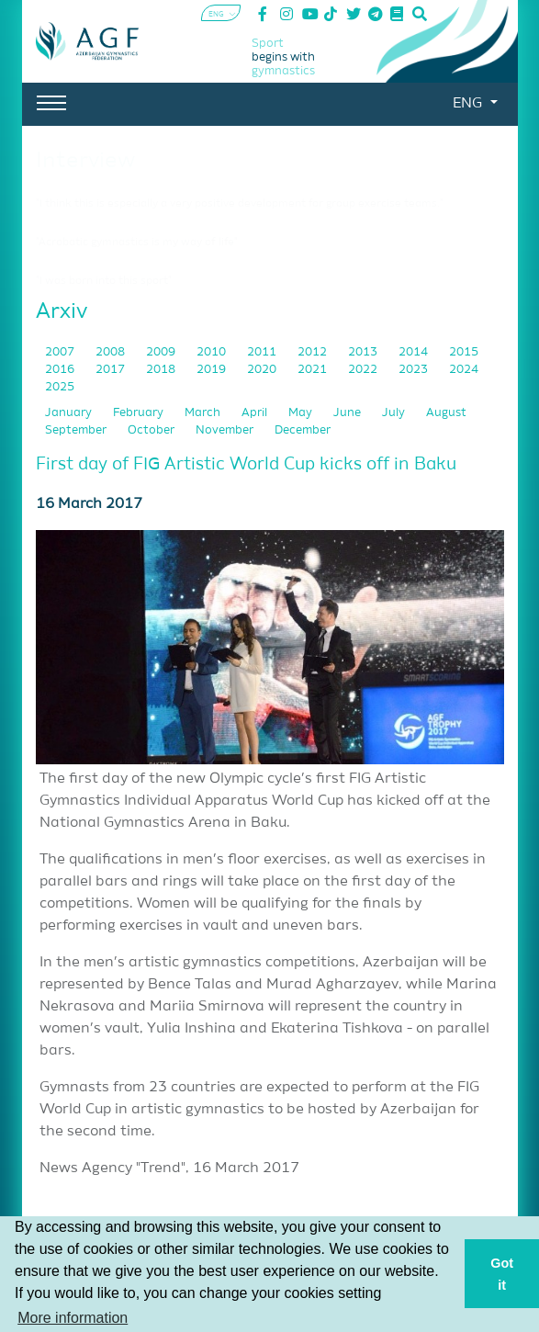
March (204, 413)
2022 (364, 370)
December (303, 430)
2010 (213, 352)
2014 (415, 352)
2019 (213, 370)
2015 (463, 352)
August (446, 413)
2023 (415, 370)
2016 (61, 370)
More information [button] (72, 1318)
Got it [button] (501, 1274)
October (152, 430)
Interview (85, 161)
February (139, 413)
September (77, 430)
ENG (469, 103)
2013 (364, 352)
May (301, 413)
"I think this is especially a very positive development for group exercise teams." (240, 203)
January (70, 413)
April (255, 413)
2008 (111, 352)
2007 (61, 352)
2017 (111, 370)
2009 (162, 352)
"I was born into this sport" (104, 281)
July (395, 413)
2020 (263, 370)
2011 (263, 352)
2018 (162, 370)
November (226, 430)
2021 (314, 370)
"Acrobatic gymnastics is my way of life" (137, 242)
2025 (59, 387)
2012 (314, 352)
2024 (463, 370)
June (348, 413)
